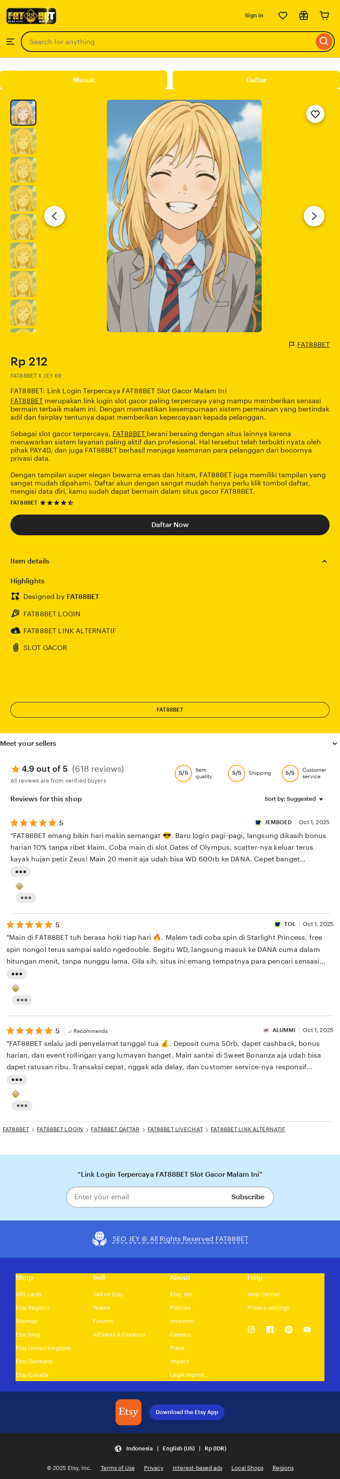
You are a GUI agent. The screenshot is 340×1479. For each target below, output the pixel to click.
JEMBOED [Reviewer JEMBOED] (279, 822)
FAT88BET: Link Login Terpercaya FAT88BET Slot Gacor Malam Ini (118, 391)
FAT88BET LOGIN (60, 1129)
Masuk (84, 80)
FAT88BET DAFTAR (115, 1129)
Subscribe (247, 1197)
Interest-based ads (197, 1468)
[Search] (324, 41)
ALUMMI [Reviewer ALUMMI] (284, 1030)
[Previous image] (54, 216)
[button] (170, 1449)
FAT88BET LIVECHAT (175, 1129)
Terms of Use (118, 1468)
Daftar (256, 80)
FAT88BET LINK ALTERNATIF (248, 1129)
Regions (283, 1468)
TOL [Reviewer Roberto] (289, 924)
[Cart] (324, 15)
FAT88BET (309, 344)
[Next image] (314, 216)
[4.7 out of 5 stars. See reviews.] (58, 502)
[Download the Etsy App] (128, 1412)
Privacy (154, 1468)
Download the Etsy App (187, 1412)
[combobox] (167, 41)
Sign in (254, 15)
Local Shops (247, 1468)
